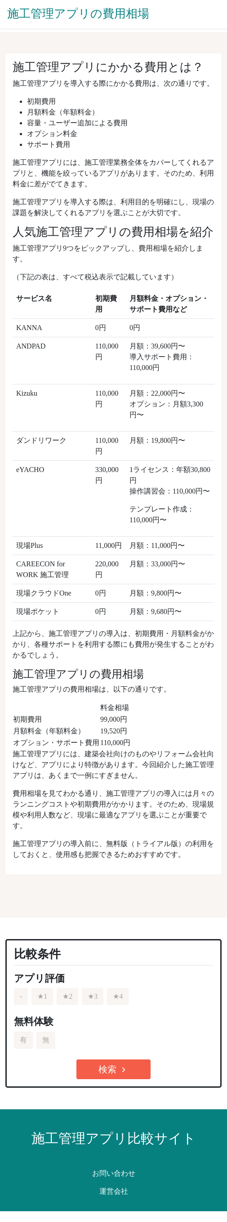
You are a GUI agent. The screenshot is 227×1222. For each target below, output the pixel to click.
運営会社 (113, 1191)
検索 (113, 1069)
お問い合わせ (113, 1173)
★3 (93, 996)
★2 (67, 996)
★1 (42, 996)
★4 (118, 996)
